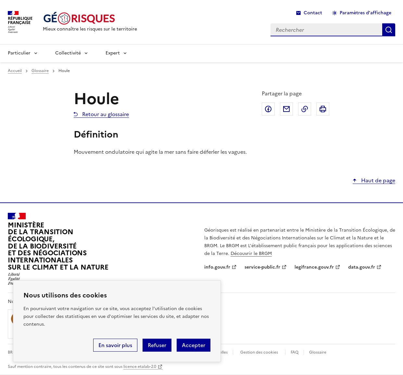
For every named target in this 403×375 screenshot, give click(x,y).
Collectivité (68, 53)
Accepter (193, 345)
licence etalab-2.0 (139, 366)
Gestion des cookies (259, 352)
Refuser (157, 345)
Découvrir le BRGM (251, 253)
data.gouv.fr (361, 267)
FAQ (294, 352)
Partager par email (286, 109)
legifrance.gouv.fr (314, 267)
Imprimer (322, 109)
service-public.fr (262, 267)
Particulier (19, 53)
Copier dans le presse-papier (304, 109)
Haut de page (377, 180)
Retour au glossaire (105, 114)
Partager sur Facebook (268, 109)
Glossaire (40, 71)
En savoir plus (115, 345)
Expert (113, 53)
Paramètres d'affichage (365, 12)
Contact (313, 12)
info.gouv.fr (217, 267)
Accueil (15, 71)
